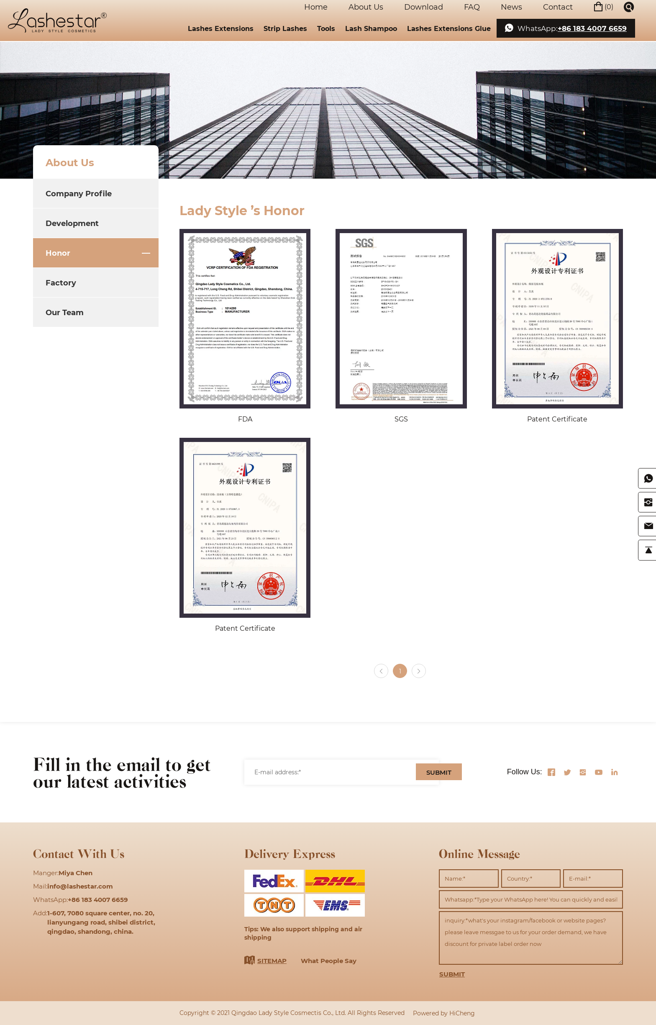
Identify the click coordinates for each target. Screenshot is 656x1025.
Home (315, 6)
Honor (58, 253)
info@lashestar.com (80, 886)
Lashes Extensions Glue (449, 27)
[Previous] (381, 671)
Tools (326, 27)
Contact (557, 6)
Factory (61, 282)
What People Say (328, 960)
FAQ (471, 6)
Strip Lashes (285, 27)
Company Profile (79, 193)
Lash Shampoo (371, 27)
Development (72, 223)
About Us (365, 6)
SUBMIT (438, 772)
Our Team (65, 312)
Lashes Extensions (221, 27)
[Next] (419, 671)
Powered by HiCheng (444, 1013)
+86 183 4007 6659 (592, 27)
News (511, 6)
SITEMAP (272, 960)
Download (423, 6)
